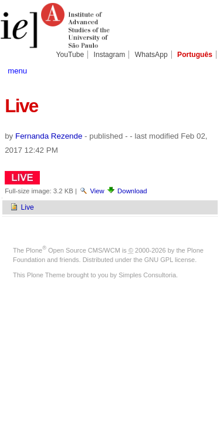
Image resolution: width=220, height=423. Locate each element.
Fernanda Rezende (48, 136)
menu (17, 70)
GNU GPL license (169, 259)
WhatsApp (151, 55)
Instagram (110, 55)
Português (194, 55)
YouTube (70, 55)
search (205, 70)
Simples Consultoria (147, 274)
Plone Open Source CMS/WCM (73, 250)
